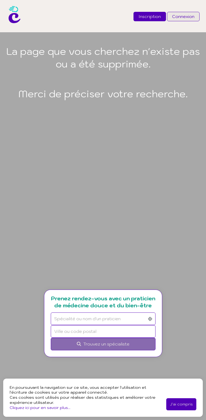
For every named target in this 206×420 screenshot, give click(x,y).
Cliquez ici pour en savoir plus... (40, 407)
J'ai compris (181, 404)
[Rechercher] (103, 344)
